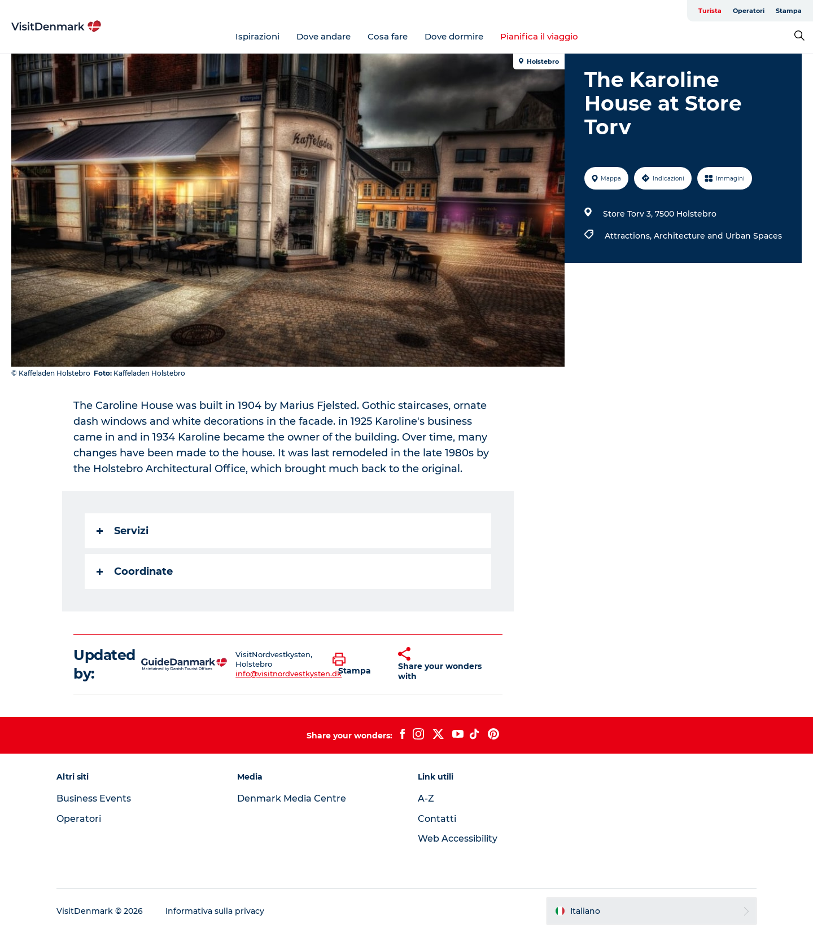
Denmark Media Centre (291, 798)
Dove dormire (454, 36)
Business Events (93, 798)
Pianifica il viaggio (539, 36)
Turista (710, 11)
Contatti (437, 818)
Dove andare (323, 36)
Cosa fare (388, 36)
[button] (357, 664)
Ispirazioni (257, 36)
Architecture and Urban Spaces (718, 236)
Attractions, (629, 236)
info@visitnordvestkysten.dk (288, 673)
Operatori (748, 11)
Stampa (789, 11)
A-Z (426, 798)
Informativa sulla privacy (214, 911)
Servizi (122, 531)
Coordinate (135, 571)
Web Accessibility (457, 838)
